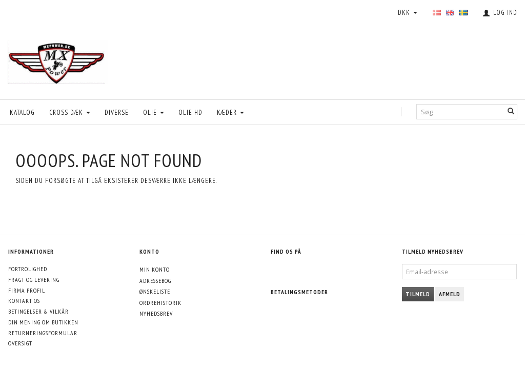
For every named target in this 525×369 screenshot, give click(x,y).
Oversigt (20, 343)
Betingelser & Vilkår (38, 311)
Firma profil (26, 290)
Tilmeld (418, 294)
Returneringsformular (42, 333)
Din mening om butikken (43, 322)
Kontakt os (24, 300)
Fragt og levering (33, 279)
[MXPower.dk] (58, 60)
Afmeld (449, 294)
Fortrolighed (27, 269)
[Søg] (511, 112)
